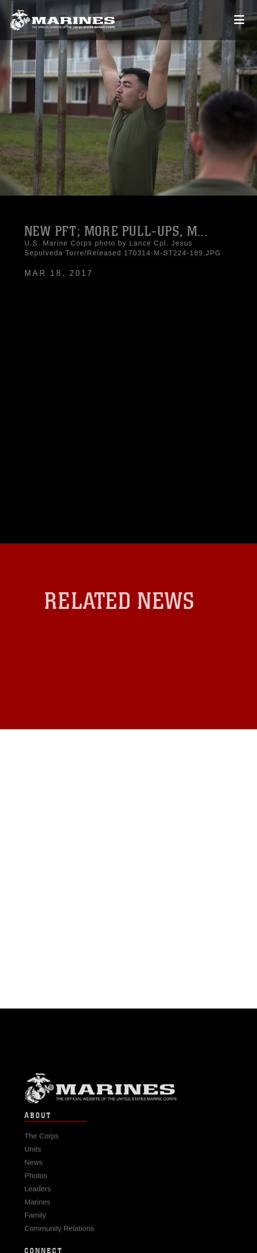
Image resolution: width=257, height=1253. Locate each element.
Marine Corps (128, 1095)
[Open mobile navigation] (239, 20)
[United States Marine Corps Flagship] (62, 20)
